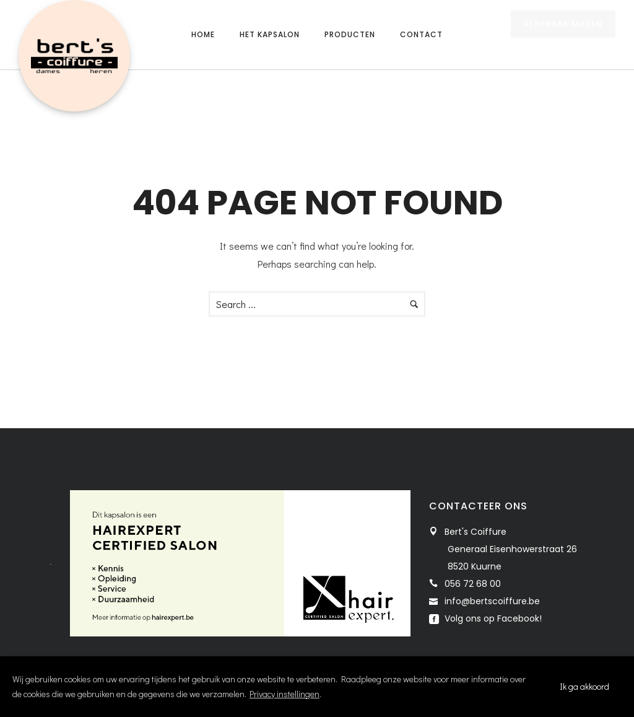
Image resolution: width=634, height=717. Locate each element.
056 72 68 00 (473, 584)
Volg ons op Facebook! (492, 618)
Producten (349, 34)
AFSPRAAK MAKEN (563, 36)
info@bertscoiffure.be (492, 601)
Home (203, 34)
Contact (421, 34)
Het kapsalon (270, 34)
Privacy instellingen (284, 694)
